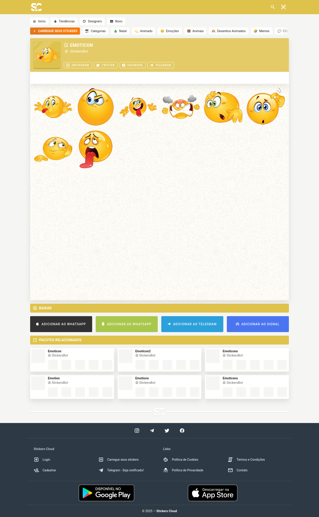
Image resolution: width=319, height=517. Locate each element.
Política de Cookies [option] (180, 459)
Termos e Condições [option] (246, 459)
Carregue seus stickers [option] (118, 459)
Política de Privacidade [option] (183, 470)
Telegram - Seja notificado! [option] (121, 470)
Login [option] (42, 459)
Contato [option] (237, 470)
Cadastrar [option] (45, 470)
